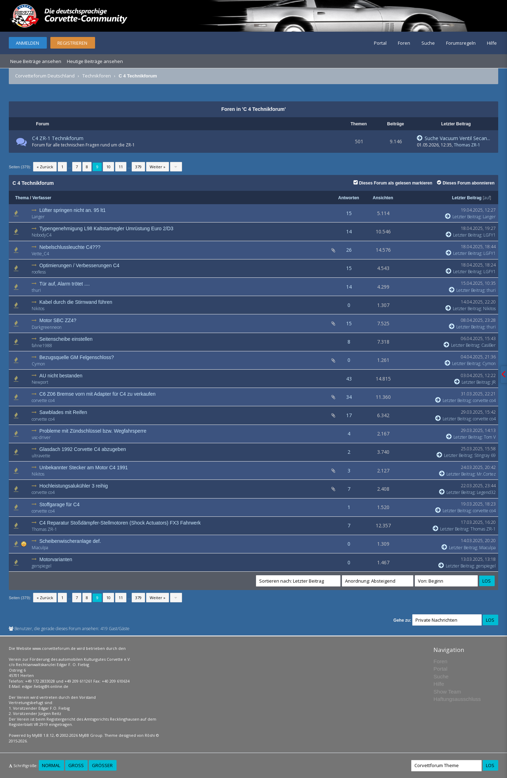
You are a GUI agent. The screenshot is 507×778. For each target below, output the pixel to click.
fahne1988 (42, 346)
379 (138, 166)
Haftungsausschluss (457, 699)
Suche (428, 43)
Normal (51, 765)
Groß (76, 765)
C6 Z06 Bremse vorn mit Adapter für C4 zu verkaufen (97, 394)
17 (349, 415)
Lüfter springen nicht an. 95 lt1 (72, 210)
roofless (39, 272)
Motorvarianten (55, 559)
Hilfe (492, 43)
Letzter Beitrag (467, 197)
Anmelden (27, 43)
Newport (40, 382)
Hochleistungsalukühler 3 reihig (73, 486)
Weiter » (157, 166)
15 (349, 213)
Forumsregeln (461, 43)
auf (487, 198)
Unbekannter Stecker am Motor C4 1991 (83, 467)
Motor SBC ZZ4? (57, 320)
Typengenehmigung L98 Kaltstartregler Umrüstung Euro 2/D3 (106, 228)
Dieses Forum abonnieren (465, 183)
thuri (36, 290)
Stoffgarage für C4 (59, 504)
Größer (102, 765)
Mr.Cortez (486, 474)
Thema (22, 197)
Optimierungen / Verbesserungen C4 (79, 265)
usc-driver (41, 437)
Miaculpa (40, 548)
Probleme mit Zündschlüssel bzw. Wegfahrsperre (92, 431)
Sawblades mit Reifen (63, 412)
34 (349, 397)
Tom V (490, 437)
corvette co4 (43, 400)
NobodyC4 (41, 235)
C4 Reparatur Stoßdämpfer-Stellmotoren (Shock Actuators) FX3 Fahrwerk (120, 523)
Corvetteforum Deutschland (45, 76)
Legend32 (486, 492)
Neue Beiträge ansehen (35, 61)
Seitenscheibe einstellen (66, 339)
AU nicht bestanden (60, 375)
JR (494, 382)
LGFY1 (489, 235)
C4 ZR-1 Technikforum (57, 138)
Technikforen (96, 76)
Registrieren (72, 43)
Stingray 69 (485, 455)
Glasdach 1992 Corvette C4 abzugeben (82, 449)
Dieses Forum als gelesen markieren (392, 183)
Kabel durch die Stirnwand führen (75, 302)
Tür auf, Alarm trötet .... (64, 284)
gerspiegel (41, 566)
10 (108, 166)
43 (349, 378)
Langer (38, 217)
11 (121, 166)
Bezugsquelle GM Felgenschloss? (76, 357)
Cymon (38, 364)
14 (349, 231)
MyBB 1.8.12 (43, 735)
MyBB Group (90, 735)
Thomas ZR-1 (467, 145)
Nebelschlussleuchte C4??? (70, 247)
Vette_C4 (40, 254)
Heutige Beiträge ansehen (95, 61)
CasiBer (488, 345)
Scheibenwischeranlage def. (70, 541)
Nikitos (38, 309)
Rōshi (150, 735)
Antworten (348, 197)
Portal (380, 43)
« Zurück (45, 166)
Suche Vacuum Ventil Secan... (453, 138)
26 (349, 249)
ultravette (41, 456)
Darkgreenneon (47, 327)
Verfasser (41, 197)
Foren (404, 43)
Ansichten (383, 197)
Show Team (447, 692)
